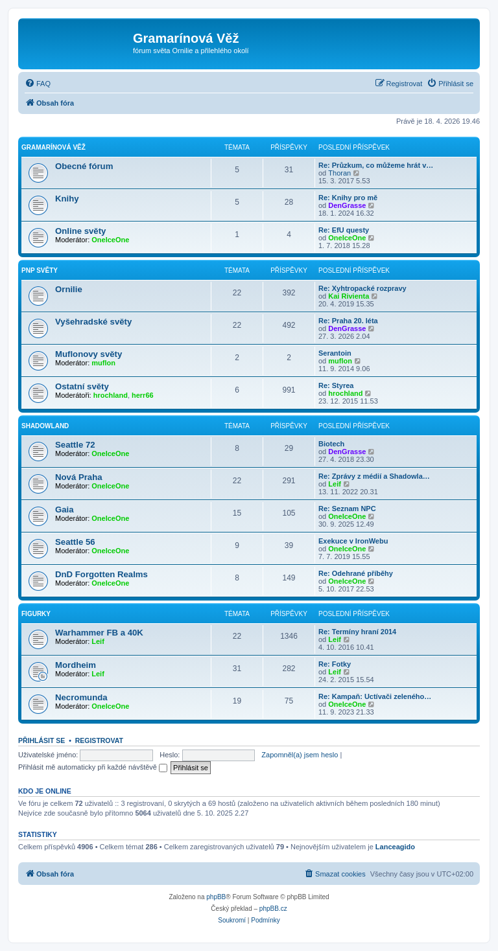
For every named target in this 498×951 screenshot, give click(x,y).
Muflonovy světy (88, 354)
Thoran (339, 173)
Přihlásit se (41, 740)
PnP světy (39, 270)
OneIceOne (110, 240)
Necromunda (81, 697)
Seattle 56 (75, 542)
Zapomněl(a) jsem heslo (299, 755)
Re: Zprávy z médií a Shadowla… (374, 476)
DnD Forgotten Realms (101, 574)
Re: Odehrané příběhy (355, 573)
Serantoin (334, 353)
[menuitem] (38, 83)
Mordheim (75, 665)
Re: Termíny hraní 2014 (357, 632)
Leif (334, 484)
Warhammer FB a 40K (99, 632)
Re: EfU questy (343, 230)
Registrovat (99, 740)
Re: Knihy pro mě (347, 197)
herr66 (143, 395)
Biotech (331, 444)
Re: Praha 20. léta (348, 321)
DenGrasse (347, 205)
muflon (103, 363)
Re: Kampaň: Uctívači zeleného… (374, 696)
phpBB (216, 896)
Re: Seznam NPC (347, 508)
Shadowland (45, 426)
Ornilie (68, 289)
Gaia (64, 509)
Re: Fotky (334, 664)
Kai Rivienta (348, 296)
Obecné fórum (84, 166)
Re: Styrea (335, 385)
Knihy (67, 198)
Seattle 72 (75, 445)
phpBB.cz (273, 908)
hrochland (110, 395)
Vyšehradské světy (93, 322)
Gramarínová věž (53, 147)
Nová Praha (78, 477)
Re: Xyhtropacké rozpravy (362, 288)
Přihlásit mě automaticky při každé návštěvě (92, 767)
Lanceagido (395, 847)
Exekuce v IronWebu (353, 541)
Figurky (36, 613)
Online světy (80, 231)
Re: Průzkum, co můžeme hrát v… (375, 165)
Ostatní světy (82, 386)
